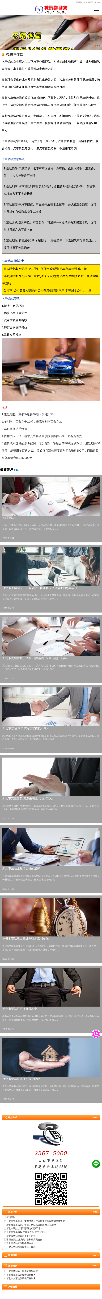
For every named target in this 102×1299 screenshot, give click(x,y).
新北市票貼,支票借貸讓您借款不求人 (25, 728)
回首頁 (79, 2)
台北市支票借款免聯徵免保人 (21, 1274)
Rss (98, 2)
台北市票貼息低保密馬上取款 (21, 1079)
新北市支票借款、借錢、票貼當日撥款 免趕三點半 (34, 658)
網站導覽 (89, 2)
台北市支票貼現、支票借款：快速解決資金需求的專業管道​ (39, 588)
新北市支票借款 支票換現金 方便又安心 (27, 798)
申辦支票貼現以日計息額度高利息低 (25, 938)
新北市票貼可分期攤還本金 (19, 1008)
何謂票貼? (9, 517)
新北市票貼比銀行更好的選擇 (21, 868)
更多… (16, 470)
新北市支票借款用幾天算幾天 (21, 1278)
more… (96, 1117)
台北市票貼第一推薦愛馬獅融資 (22, 1271)
